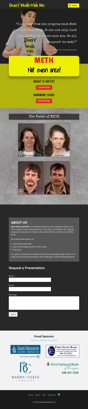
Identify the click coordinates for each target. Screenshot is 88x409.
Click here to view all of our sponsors (44, 340)
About (37, 395)
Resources (52, 395)
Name (12, 276)
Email (12, 285)
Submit (13, 314)
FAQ (43, 395)
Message (13, 294)
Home (30, 395)
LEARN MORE (44, 87)
